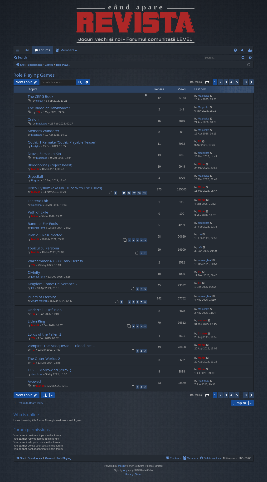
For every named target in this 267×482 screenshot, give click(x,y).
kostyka (35, 146)
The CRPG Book (40, 96)
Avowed (34, 381)
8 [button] (246, 82)
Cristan (202, 333)
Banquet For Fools (43, 223)
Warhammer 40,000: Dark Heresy (55, 260)
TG (38, 112)
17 (134, 192)
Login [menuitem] (243, 51)
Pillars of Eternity (42, 296)
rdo (200, 234)
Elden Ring (36, 321)
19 (144, 192)
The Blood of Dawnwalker (49, 107)
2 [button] (220, 82)
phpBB (121, 466)
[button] (207, 82)
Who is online (26, 414)
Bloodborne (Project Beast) (50, 165)
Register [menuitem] (250, 51)
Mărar (201, 164)
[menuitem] (161, 50)
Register (53, 57)
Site (26, 50)
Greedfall (35, 176)
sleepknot (203, 152)
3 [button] (226, 82)
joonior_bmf (38, 227)
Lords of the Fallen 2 (45, 334)
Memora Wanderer (43, 130)
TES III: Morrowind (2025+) (49, 370)
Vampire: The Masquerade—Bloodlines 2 (62, 345)
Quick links (18, 51)
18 (139, 192)
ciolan (39, 100)
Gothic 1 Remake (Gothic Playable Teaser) (62, 142)
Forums (44, 50)
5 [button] (237, 82)
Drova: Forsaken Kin (44, 153)
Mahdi (35, 169)
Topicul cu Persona (43, 248)
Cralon (33, 119)
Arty (125, 470)
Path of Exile (38, 212)
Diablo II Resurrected (45, 235)
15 (124, 192)
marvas (35, 191)
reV (200, 247)
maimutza (203, 380)
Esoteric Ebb (38, 200)
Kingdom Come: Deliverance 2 (53, 283)
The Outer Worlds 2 (44, 358)
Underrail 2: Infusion (45, 309)
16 (129, 192)
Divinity (34, 272)
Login (37, 57)
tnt (32, 288)
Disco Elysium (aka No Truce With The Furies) (65, 187)
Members (67, 50)
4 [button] (231, 82)
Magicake (203, 95)
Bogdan (35, 180)
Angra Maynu (39, 300)
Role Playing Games (34, 75)
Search (22, 57)
